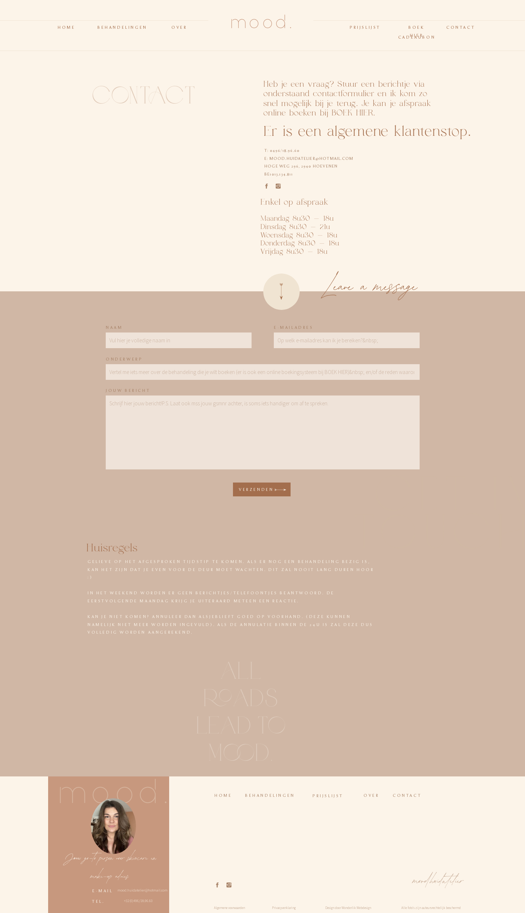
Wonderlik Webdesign (356, 908)
